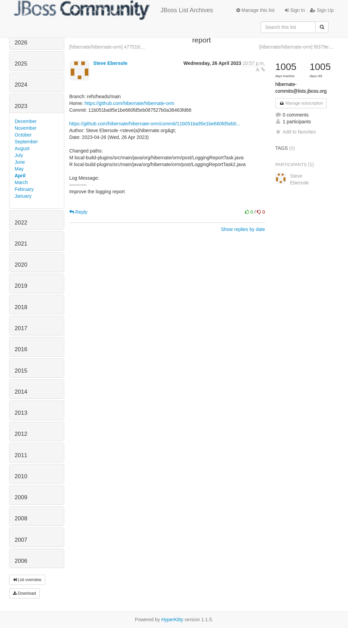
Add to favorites (295, 131)
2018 (21, 307)
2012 (21, 434)
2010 (21, 476)
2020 (21, 265)
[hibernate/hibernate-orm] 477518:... (107, 47)
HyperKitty (172, 619)
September (26, 141)
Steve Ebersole (110, 63)
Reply (78, 212)
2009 (21, 497)
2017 (21, 328)
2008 (21, 518)
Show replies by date (243, 229)
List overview (27, 579)
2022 (21, 222)
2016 (21, 349)
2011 (21, 455)
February (24, 189)
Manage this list (255, 10)
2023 (21, 106)
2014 (21, 392)
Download (24, 593)
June (20, 162)
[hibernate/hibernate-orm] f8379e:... (296, 47)
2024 (21, 85)
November (26, 128)
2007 (21, 540)
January (23, 196)
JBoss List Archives (113, 10)
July (19, 155)
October (23, 135)
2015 (21, 370)
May (19, 169)
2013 (21, 413)
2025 (21, 63)
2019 (21, 286)
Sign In (295, 10)
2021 (21, 243)
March (21, 182)
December (26, 121)
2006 (21, 561)
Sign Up (322, 10)
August (22, 148)
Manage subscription (301, 103)
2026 (21, 42)
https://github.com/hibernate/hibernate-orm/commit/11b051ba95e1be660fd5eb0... (155, 123)
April (20, 175)
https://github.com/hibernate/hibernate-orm (129, 103)
